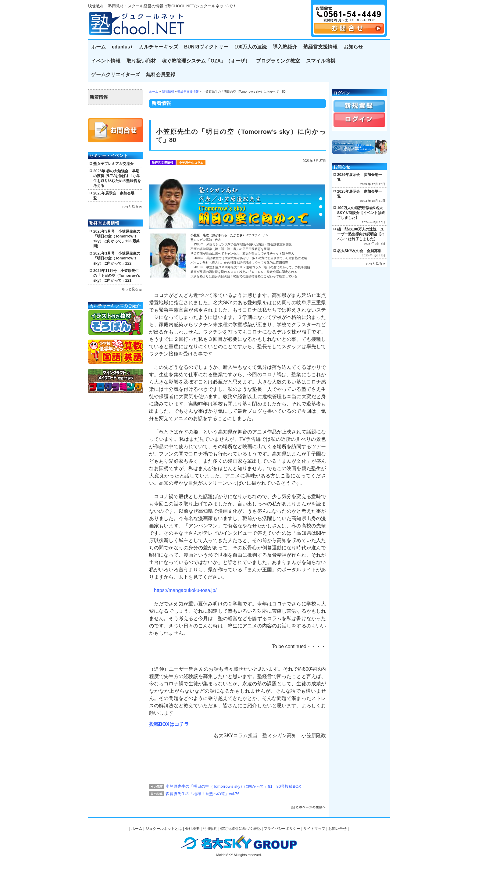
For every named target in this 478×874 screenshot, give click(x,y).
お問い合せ (337, 828)
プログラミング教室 (278, 60)
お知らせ (353, 46)
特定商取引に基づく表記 (240, 828)
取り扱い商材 (141, 60)
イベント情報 (105, 60)
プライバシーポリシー (282, 828)
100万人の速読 (250, 46)
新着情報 (168, 91)
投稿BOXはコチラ (169, 724)
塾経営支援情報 (320, 46)
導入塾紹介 (285, 46)
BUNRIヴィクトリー (206, 46)
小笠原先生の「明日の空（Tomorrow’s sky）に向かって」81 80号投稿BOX (233, 786)
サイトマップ (314, 828)
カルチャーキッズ (158, 46)
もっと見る (130, 206)
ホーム (98, 46)
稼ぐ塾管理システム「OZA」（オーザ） (206, 60)
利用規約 (210, 828)
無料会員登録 (160, 74)
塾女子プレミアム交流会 (113, 164)
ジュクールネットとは (163, 828)
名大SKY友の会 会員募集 (359, 251)
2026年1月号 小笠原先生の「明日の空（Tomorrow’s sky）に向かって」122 (116, 258)
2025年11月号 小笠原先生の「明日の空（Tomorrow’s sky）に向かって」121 (116, 276)
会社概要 (192, 828)
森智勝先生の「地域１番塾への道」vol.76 (203, 793)
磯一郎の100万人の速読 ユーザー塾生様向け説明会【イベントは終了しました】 (361, 234)
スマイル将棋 (320, 60)
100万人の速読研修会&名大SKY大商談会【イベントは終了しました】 (361, 213)
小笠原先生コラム (191, 162)
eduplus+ (122, 46)
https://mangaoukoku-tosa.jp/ (185, 590)
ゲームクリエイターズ (115, 74)
